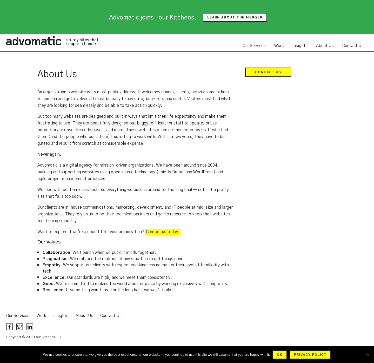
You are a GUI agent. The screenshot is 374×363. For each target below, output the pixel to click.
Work (279, 46)
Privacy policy (310, 355)
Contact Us (353, 46)
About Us (325, 46)
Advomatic (33, 41)
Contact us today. (163, 232)
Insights (300, 46)
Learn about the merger (235, 17)
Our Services (254, 46)
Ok (280, 355)
